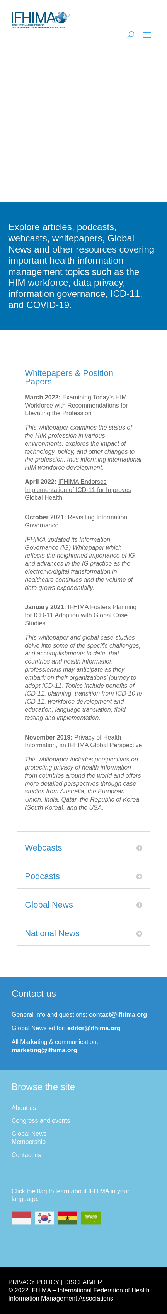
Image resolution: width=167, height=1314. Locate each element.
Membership (29, 1142)
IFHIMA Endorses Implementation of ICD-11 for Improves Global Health (78, 489)
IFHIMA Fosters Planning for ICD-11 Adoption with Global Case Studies (80, 615)
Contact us (26, 1155)
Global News (29, 1133)
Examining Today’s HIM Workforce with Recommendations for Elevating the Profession (76, 405)
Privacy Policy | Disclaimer (55, 1282)
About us (24, 1108)
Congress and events (41, 1120)
